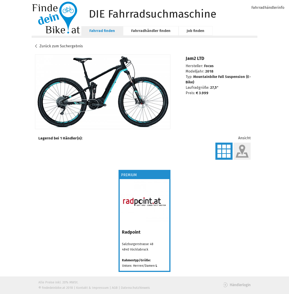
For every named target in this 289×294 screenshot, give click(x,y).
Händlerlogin (240, 285)
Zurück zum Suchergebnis (61, 46)
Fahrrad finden (102, 31)
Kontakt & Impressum (92, 288)
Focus (209, 66)
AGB (115, 288)
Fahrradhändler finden (150, 31)
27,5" (214, 87)
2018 (209, 71)
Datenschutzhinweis (135, 288)
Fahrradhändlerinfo (267, 7)
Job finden (195, 31)
